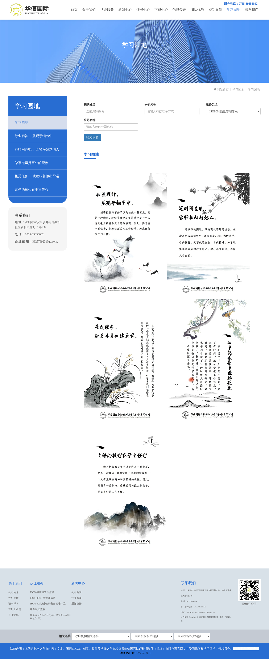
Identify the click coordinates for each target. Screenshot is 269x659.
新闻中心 (125, 9)
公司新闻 (76, 592)
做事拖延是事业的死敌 (31, 163)
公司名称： (91, 120)
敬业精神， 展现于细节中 (34, 136)
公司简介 (13, 592)
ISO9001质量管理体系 (42, 592)
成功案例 (215, 9)
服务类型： (213, 104)
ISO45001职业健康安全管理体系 (48, 603)
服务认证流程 (37, 609)
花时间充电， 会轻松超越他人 (37, 149)
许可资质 (13, 597)
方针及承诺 (14, 609)
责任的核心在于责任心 (31, 189)
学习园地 (233, 9)
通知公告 (76, 603)
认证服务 (107, 9)
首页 (74, 9)
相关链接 (65, 636)
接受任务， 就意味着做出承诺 (37, 176)
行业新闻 (76, 597)
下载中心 (161, 9)
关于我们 (89, 9)
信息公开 (179, 9)
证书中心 (143, 9)
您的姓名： (91, 104)
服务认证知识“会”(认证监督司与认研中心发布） (50, 617)
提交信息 (92, 137)
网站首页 (221, 89)
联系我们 (251, 9)
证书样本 (13, 603)
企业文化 (13, 615)
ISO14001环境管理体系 (42, 597)
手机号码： (152, 104)
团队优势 (197, 9)
